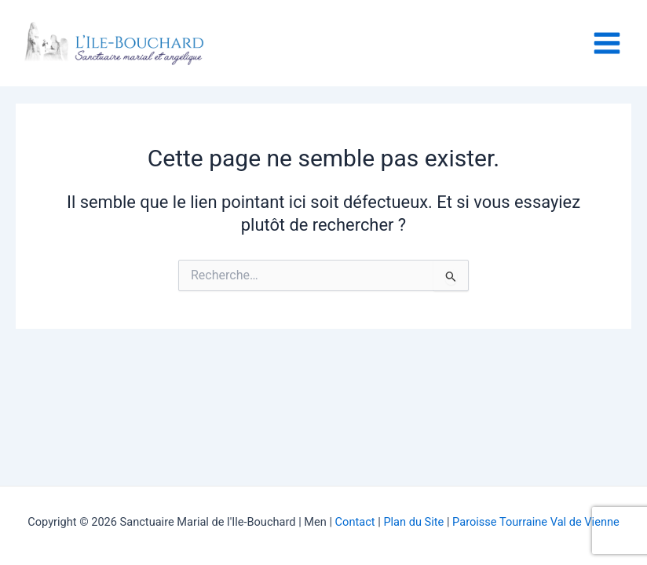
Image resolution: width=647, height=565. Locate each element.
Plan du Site (413, 522)
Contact (356, 522)
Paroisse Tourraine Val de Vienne (536, 522)
